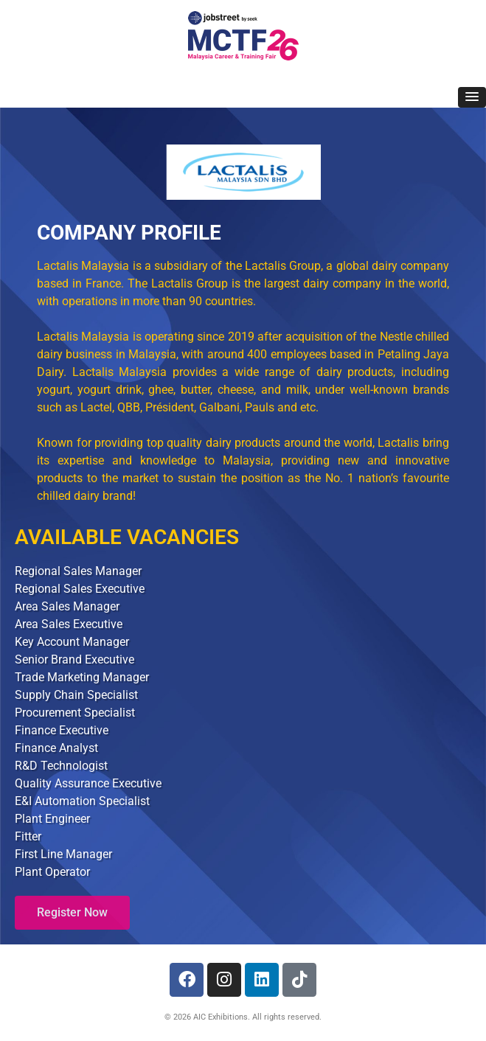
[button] (472, 97)
